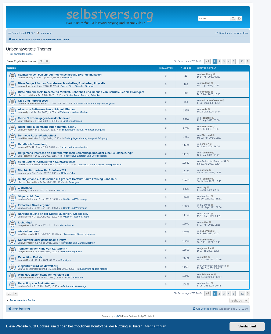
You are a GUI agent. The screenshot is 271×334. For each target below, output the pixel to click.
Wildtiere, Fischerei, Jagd (75, 216)
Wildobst (68, 77)
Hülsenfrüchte (68, 173)
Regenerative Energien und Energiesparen (84, 155)
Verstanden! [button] (247, 326)
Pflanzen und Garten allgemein (79, 234)
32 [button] (242, 61)
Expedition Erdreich (31, 257)
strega (25, 173)
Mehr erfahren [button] (155, 326)
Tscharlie (27, 121)
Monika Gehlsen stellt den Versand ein (43, 274)
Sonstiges (74, 182)
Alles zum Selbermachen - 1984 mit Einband (47, 109)
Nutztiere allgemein (72, 121)
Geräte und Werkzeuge (75, 199)
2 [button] (219, 61)
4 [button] (229, 61)
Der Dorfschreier (75, 277)
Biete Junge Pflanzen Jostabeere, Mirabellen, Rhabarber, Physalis (61, 83)
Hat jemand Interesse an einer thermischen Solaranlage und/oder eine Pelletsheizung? (75, 152)
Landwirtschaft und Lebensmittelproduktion (100, 164)
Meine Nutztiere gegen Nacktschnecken (44, 118)
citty (24, 190)
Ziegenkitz (25, 187)
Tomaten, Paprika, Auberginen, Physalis (94, 103)
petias (25, 225)
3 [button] (224, 61)
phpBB (117, 316)
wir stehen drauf (29, 231)
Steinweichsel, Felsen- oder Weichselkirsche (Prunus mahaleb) (60, 74)
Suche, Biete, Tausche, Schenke (77, 86)
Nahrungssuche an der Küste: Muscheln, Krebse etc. (53, 213)
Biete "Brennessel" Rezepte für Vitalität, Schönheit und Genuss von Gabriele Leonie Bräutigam (81, 92)
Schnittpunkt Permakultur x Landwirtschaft (46, 161)
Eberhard (27, 129)
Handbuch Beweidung (32, 144)
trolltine (26, 86)
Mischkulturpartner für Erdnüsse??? (42, 170)
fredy (25, 112)
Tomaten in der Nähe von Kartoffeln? (42, 248)
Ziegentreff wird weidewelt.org (38, 266)
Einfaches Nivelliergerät (34, 205)
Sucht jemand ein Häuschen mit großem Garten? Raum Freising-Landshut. (67, 179)
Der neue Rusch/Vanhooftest (37, 135)
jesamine (27, 251)
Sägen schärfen (28, 196)
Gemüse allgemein (72, 251)
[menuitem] (31, 33)
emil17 (26, 147)
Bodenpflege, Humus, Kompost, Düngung (83, 129)
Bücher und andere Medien (73, 112)
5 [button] (233, 61)
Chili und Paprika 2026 (33, 100)
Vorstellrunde (66, 225)
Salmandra (28, 277)
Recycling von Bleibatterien (36, 283)
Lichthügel (25, 222)
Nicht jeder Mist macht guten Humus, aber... (47, 126)
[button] (207, 61)
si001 (25, 260)
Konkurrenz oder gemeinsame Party (42, 239)
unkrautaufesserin (32, 103)
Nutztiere (61, 190)
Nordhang (27, 77)
